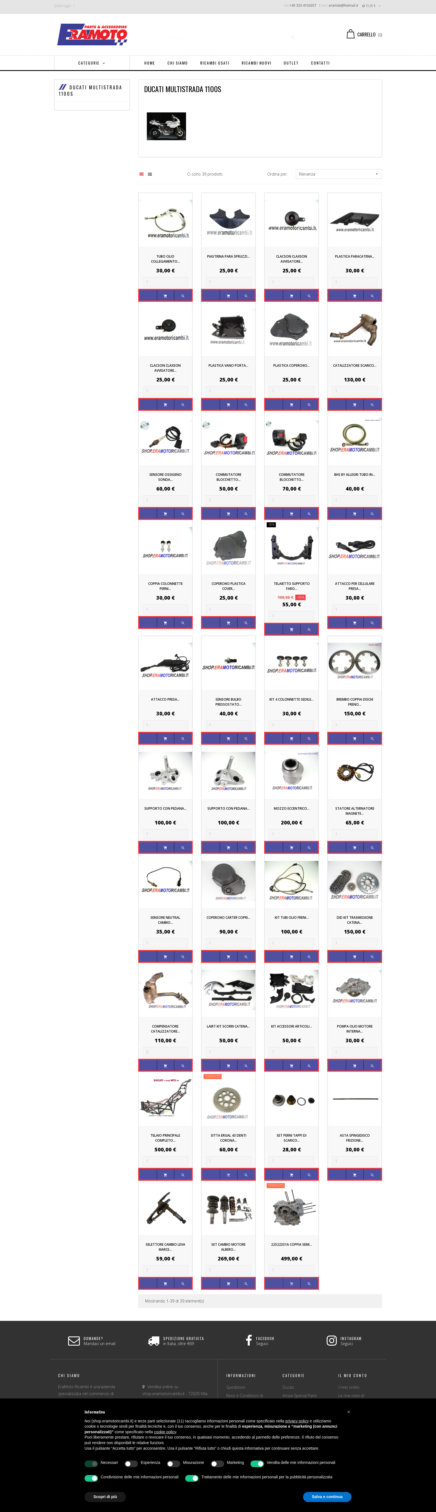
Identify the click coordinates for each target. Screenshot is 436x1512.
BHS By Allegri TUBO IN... (354, 474)
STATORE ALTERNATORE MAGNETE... (354, 811)
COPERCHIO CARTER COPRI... (228, 917)
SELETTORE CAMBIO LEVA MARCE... (165, 1247)
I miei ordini (348, 1387)
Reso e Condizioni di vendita (244, 1398)
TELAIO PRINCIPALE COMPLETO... (165, 1138)
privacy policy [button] (297, 1421)
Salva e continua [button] (327, 1496)
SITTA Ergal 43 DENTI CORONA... (228, 1138)
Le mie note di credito (351, 1398)
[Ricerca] (218, 34)
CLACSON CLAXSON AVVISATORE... (291, 259)
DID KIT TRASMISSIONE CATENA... (355, 920)
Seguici (262, 1343)
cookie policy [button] (165, 1432)
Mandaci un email (99, 1343)
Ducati (288, 1387)
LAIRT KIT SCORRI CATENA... (228, 1026)
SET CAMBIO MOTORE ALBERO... (228, 1247)
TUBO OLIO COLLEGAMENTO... (165, 259)
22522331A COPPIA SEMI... (291, 1244)
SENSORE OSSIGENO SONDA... (165, 477)
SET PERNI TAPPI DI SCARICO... (291, 1138)
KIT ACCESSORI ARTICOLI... (291, 1026)
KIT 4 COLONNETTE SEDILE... (291, 699)
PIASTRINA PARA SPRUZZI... (228, 256)
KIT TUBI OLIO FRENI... (292, 917)
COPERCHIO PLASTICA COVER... (229, 586)
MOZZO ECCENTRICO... (291, 808)
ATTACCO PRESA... (165, 699)
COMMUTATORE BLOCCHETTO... (228, 477)
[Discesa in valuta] (371, 5)
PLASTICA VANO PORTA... (228, 365)
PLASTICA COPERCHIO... (291, 365)
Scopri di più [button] (105, 1496)
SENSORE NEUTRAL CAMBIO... (165, 920)
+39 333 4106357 (302, 5)
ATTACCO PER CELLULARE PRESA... (355, 586)
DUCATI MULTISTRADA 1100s (90, 90)
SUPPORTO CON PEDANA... (165, 808)
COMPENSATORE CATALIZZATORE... (165, 1029)
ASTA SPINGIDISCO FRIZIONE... (355, 1138)
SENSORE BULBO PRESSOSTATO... (228, 702)
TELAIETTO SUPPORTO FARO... (292, 586)
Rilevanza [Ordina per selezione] (339, 174)
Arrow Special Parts (300, 1395)
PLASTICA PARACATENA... (355, 256)
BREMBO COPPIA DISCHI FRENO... (354, 702)
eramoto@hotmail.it (343, 5)
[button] (348, 1411)
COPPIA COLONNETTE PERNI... (165, 586)
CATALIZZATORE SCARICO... (354, 365)
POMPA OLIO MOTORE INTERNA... (355, 1029)
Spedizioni (235, 1387)
